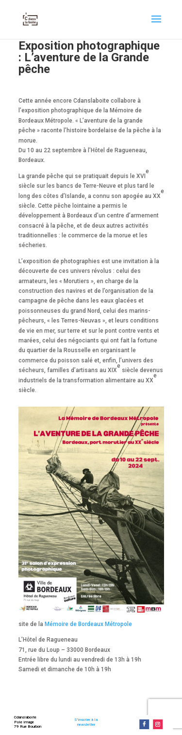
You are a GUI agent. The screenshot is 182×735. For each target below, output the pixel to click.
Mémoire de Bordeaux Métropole (88, 624)
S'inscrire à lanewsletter (86, 722)
